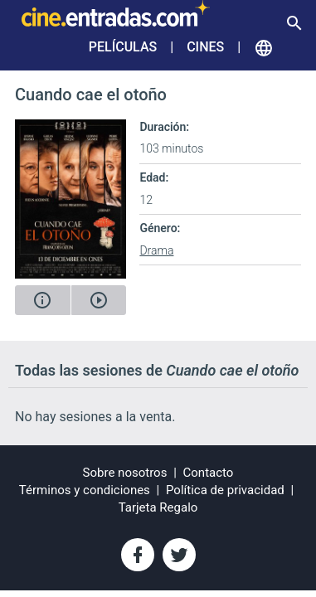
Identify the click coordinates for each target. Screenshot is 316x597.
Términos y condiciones (84, 490)
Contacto (208, 472)
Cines (205, 47)
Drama (156, 250)
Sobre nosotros (125, 472)
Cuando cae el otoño (91, 94)
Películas (123, 47)
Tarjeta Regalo (158, 507)
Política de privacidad (225, 490)
